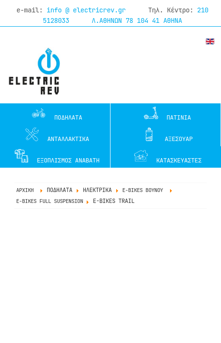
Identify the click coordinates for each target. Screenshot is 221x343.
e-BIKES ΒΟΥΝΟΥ (142, 190)
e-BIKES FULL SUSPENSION (49, 201)
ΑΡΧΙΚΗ (25, 190)
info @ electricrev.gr (86, 10)
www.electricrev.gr (33, 71)
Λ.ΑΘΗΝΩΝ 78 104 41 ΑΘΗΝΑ (137, 20)
